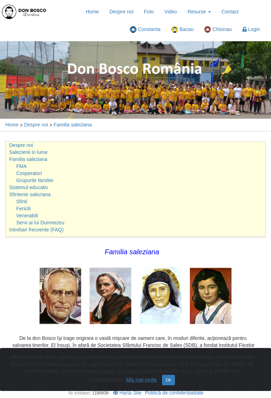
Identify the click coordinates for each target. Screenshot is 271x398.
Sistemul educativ (28, 187)
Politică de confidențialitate (174, 393)
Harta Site (127, 393)
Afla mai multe (141, 380)
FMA (21, 166)
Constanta (145, 29)
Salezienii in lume (28, 152)
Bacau (182, 29)
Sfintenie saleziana (30, 194)
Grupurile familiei (34, 180)
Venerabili (27, 215)
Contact (230, 11)
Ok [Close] (168, 380)
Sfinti (21, 201)
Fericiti (23, 208)
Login (251, 29)
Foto (149, 11)
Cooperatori (29, 173)
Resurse (199, 11)
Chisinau (217, 29)
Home (92, 11)
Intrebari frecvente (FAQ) (36, 229)
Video (170, 11)
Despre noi (121, 11)
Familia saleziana (73, 125)
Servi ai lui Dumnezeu (40, 222)
